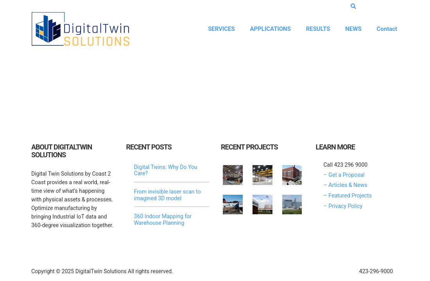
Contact (386, 28)
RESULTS (317, 28)
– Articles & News (345, 185)
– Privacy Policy (343, 206)
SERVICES (219, 28)
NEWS (352, 28)
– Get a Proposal (344, 175)
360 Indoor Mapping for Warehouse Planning (162, 219)
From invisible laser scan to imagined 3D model (167, 195)
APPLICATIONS (268, 28)
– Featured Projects (347, 195)
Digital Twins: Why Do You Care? (165, 170)
